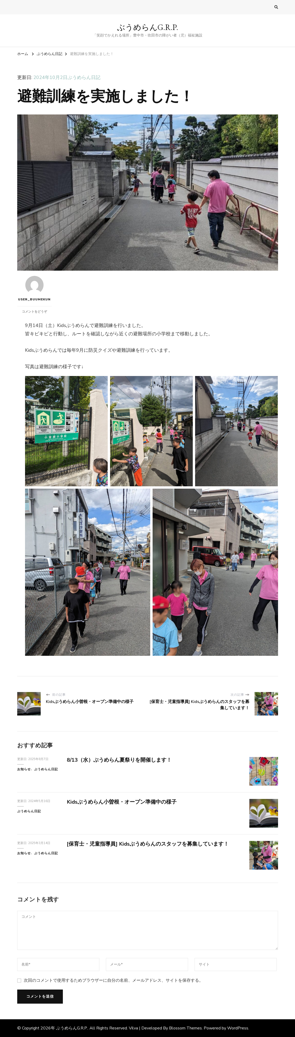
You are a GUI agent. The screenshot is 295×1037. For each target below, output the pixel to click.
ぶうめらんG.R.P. (147, 27)
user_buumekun (34, 288)
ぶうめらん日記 (84, 77)
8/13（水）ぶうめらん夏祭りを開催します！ (119, 759)
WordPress (237, 1028)
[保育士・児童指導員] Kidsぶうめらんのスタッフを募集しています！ (148, 843)
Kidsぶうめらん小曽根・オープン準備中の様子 (122, 801)
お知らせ (24, 769)
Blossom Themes (185, 1028)
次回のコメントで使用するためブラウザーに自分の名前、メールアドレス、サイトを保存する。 (113, 980)
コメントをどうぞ (34, 312)
